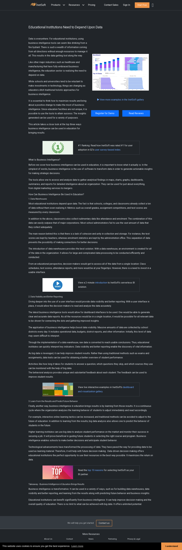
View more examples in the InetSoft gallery (120, 99)
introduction (101, 282)
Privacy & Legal (133, 539)
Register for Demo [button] (104, 113)
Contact (69, 539)
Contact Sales (111, 5)
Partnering (112, 539)
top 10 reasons (95, 470)
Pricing (91, 5)
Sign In (126, 5)
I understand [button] (171, 546)
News (91, 539)
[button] (58, 5)
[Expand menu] (63, 5)
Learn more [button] (77, 546)
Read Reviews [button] (136, 113)
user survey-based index (107, 149)
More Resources (91, 534)
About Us (48, 539)
